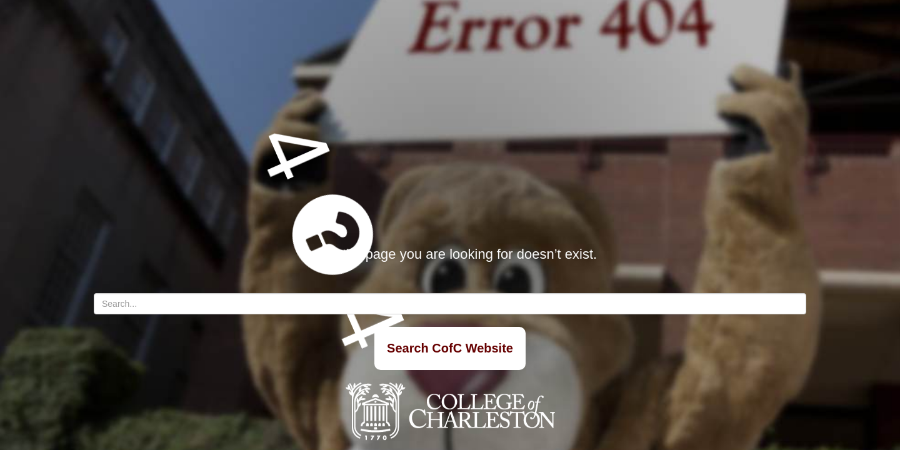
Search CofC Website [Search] (450, 348)
